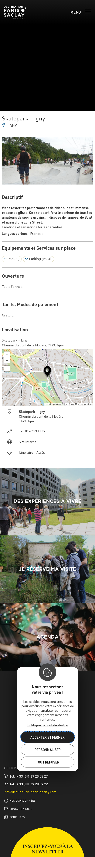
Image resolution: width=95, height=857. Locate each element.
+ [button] (7, 354)
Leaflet (48, 404)
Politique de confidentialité (47, 725)
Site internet (28, 442)
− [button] (7, 360)
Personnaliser (48, 749)
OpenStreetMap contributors (78, 404)
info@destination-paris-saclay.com (30, 792)
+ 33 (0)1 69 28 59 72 (32, 784)
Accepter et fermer (47, 737)
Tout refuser (47, 762)
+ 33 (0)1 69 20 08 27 (32, 776)
